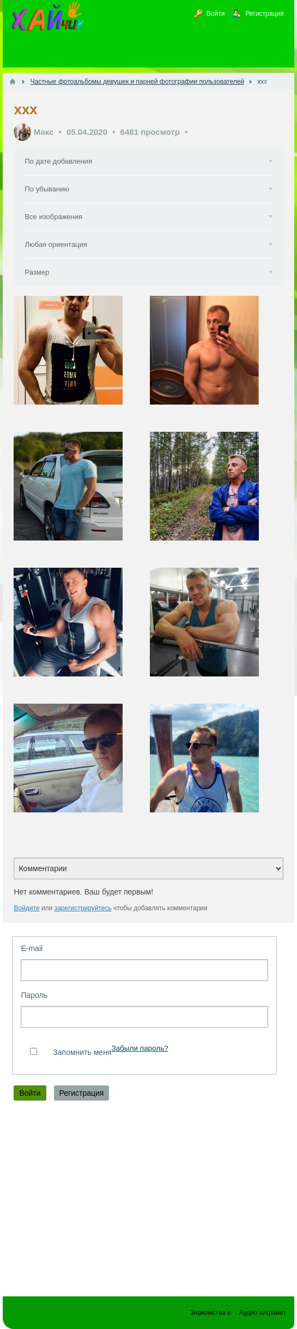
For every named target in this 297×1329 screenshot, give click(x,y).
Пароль (34, 995)
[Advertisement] (148, 1201)
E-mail (32, 948)
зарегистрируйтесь (83, 908)
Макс (44, 131)
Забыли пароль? (139, 1048)
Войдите (26, 908)
